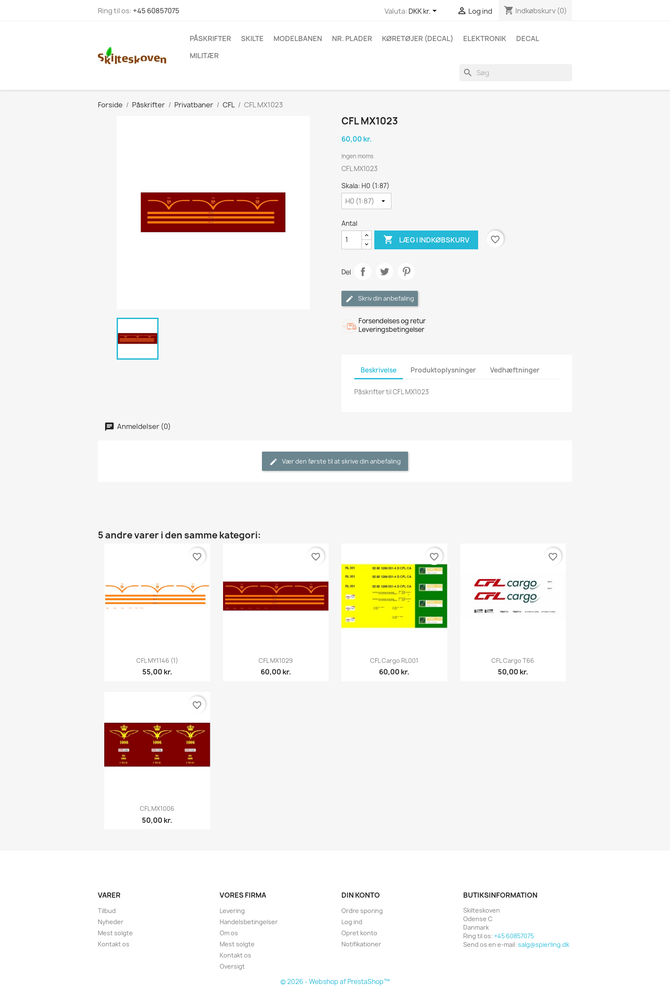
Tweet (384, 271)
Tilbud (107, 911)
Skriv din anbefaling (379, 298)
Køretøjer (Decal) (417, 38)
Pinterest (406, 271)
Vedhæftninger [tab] (515, 370)
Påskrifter (210, 38)
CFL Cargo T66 (512, 660)
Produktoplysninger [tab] (443, 370)
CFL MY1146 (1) (157, 660)
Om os (229, 933)
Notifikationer (361, 944)
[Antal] (351, 240)
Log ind (351, 922)
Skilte (252, 38)
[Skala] (366, 201)
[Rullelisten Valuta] (424, 11)
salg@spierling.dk (543, 944)
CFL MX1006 (157, 808)
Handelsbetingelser (249, 922)
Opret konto (359, 933)
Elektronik (484, 38)
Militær (204, 55)
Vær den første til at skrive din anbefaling (335, 461)
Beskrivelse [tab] (379, 370)
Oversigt (232, 966)
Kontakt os (113, 944)
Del (362, 271)
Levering (232, 911)
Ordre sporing (362, 911)
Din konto (360, 895)
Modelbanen (297, 38)
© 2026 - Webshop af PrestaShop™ (335, 981)
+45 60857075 (156, 10)
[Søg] (515, 72)
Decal (527, 38)
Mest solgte (115, 933)
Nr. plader (352, 38)
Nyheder (110, 922)
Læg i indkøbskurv (426, 239)
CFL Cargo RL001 (394, 660)
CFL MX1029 (276, 660)
